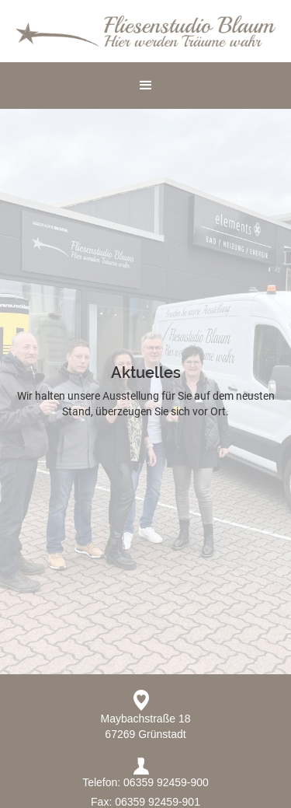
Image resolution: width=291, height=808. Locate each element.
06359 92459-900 (166, 782)
